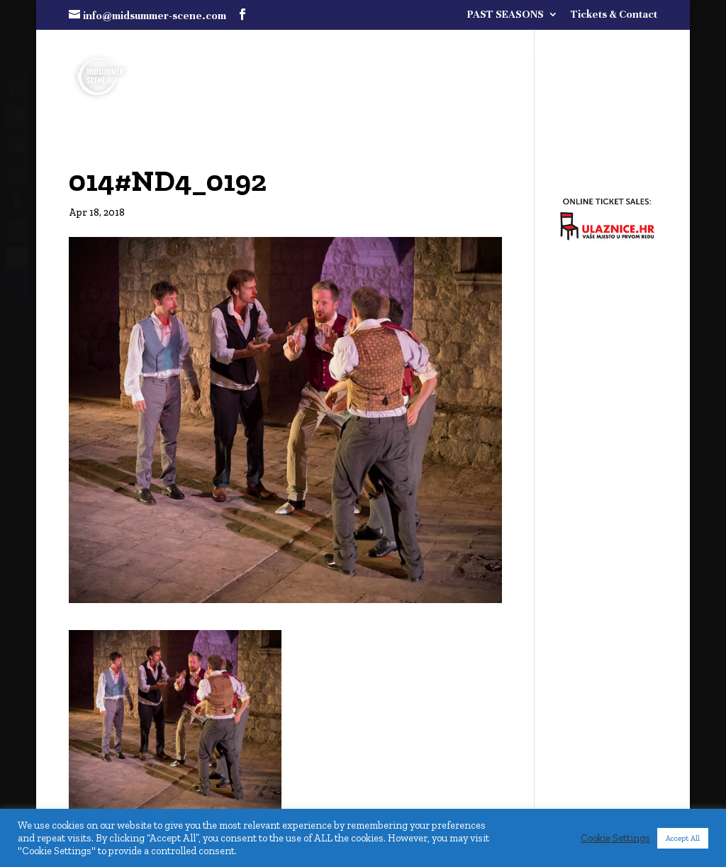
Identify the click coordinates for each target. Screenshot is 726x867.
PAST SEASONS (505, 15)
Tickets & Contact (614, 15)
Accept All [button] (683, 838)
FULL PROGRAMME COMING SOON (510, 50)
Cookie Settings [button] (615, 838)
